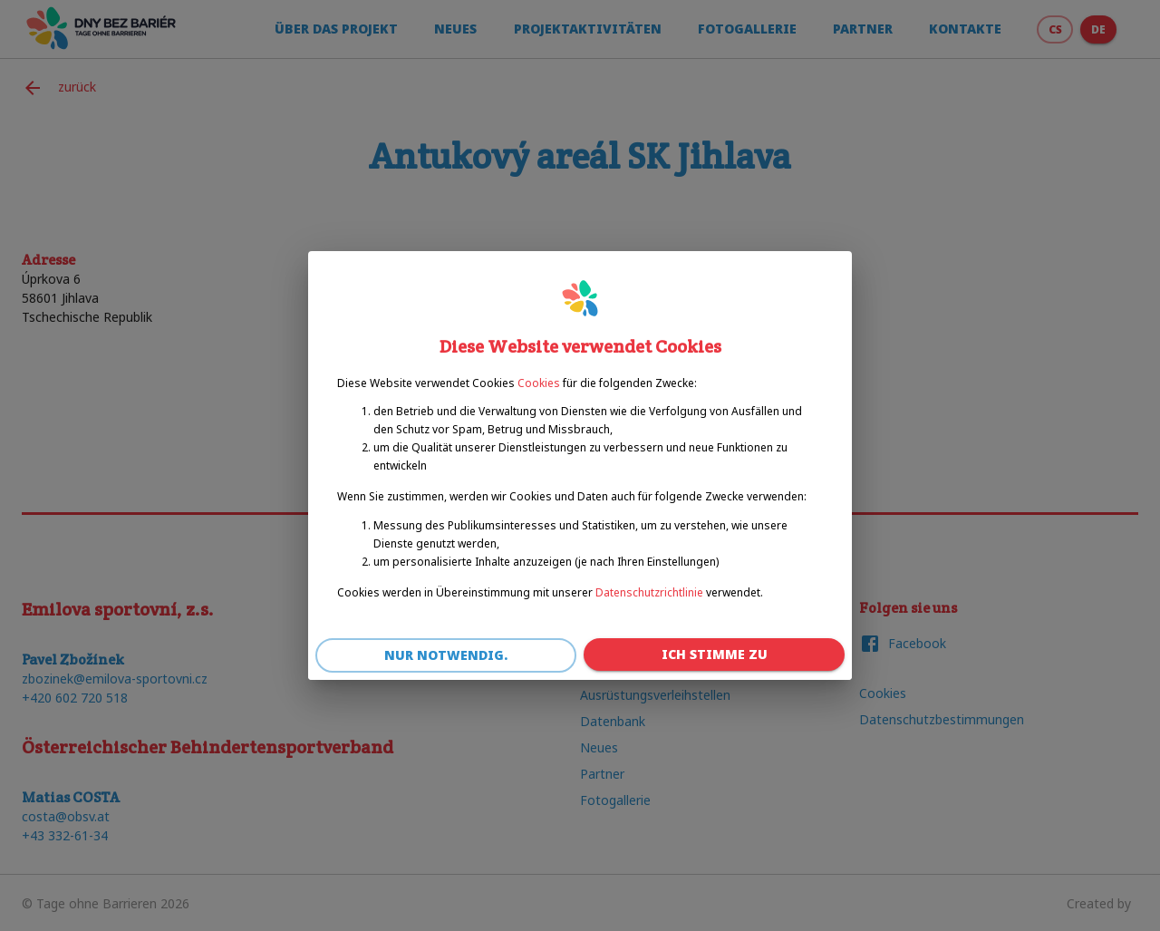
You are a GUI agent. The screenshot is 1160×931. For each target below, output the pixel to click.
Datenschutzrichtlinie (649, 592)
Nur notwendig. (446, 656)
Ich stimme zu (714, 655)
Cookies (538, 383)
